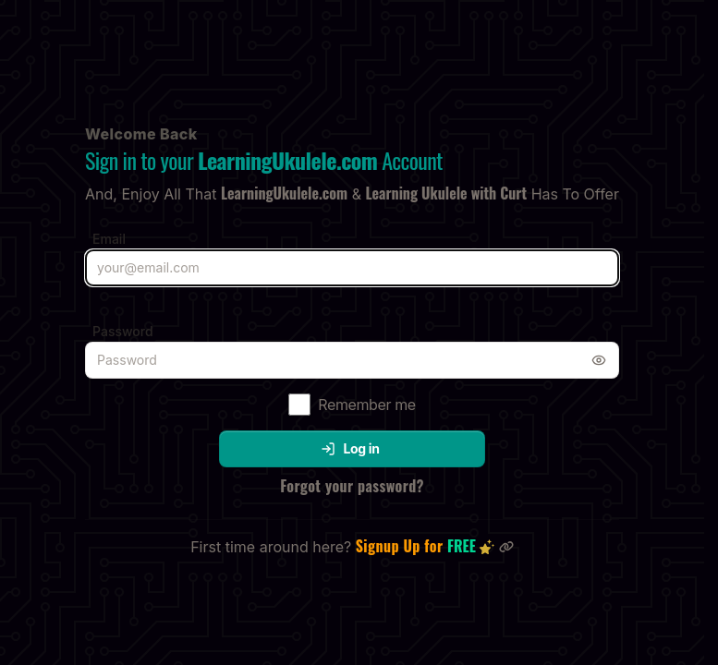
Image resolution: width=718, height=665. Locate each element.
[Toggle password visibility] (599, 360)
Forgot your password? (352, 486)
